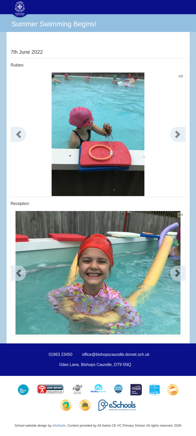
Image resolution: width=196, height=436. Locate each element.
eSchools (59, 425)
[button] (18, 134)
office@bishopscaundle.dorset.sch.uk (115, 354)
